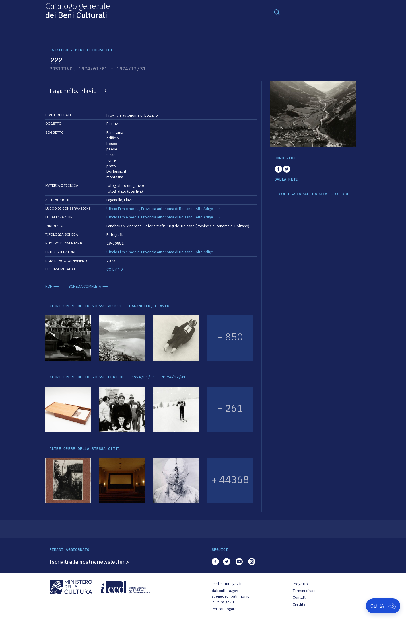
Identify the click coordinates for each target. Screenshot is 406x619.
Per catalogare (224, 608)
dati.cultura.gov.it (226, 590)
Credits (299, 604)
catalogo (59, 50)
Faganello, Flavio (73, 91)
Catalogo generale (77, 10)
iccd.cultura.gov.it (227, 583)
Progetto (300, 583)
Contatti (300, 597)
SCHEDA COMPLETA (85, 286)
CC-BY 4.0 (114, 269)
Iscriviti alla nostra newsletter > (89, 561)
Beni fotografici (94, 50)
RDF (48, 286)
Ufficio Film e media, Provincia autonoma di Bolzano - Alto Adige (159, 208)
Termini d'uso (304, 590)
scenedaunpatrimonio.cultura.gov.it (231, 599)
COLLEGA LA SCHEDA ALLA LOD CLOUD (314, 194)
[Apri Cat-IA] (383, 605)
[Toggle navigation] (277, 12)
